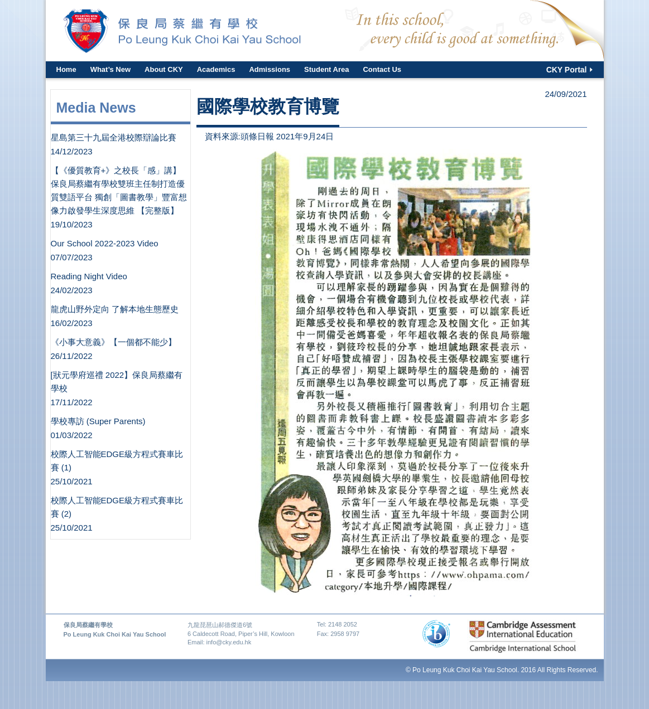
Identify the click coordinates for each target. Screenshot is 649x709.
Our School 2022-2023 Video (104, 243)
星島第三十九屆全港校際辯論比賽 (113, 137)
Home (66, 69)
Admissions (269, 69)
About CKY (164, 69)
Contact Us (382, 69)
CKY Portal (566, 69)
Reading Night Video (89, 276)
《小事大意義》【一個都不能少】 (113, 342)
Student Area (326, 69)
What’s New (110, 69)
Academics (216, 69)
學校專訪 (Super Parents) (98, 421)
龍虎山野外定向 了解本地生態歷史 (115, 309)
